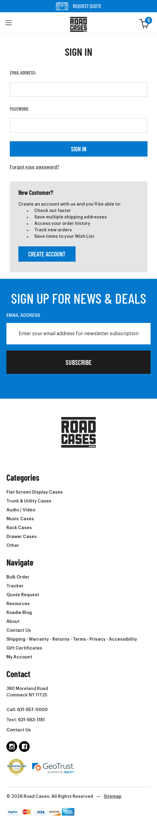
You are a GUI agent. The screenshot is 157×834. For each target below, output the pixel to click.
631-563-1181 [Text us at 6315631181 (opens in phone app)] (31, 720)
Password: (19, 109)
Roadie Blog (19, 613)
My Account (19, 657)
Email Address (23, 315)
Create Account (46, 254)
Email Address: (23, 72)
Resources (18, 604)
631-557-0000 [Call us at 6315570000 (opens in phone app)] (32, 710)
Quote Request (22, 595)
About (13, 622)
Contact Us (18, 630)
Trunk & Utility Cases (28, 501)
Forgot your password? (34, 167)
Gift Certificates (24, 648)
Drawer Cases (21, 537)
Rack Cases (19, 528)
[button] (8, 23)
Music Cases (20, 519)
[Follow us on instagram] (11, 746)
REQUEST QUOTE (78, 6)
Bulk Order (17, 577)
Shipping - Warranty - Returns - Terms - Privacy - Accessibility (71, 639)
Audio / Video (20, 510)
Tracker (15, 586)
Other (12, 546)
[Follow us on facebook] (24, 746)
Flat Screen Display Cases (34, 492)
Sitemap (112, 796)
